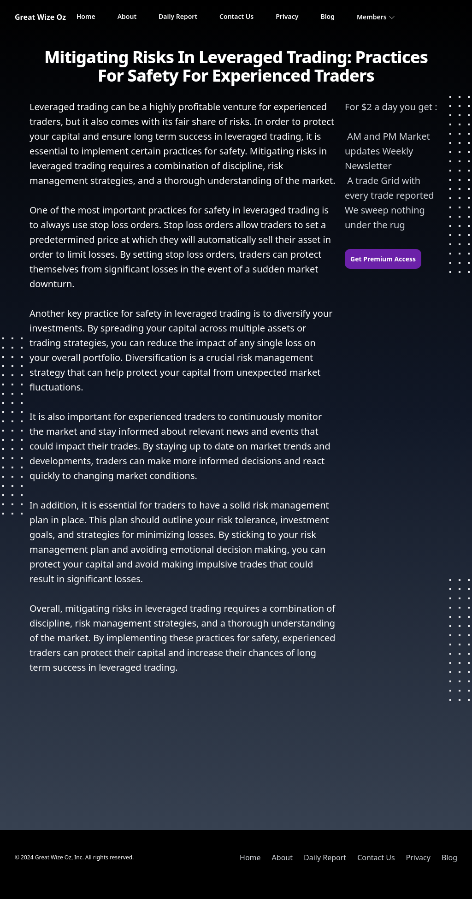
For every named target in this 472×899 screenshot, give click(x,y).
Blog (327, 16)
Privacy (287, 16)
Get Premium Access (383, 258)
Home (86, 16)
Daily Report (178, 16)
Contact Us (236, 16)
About (127, 16)
